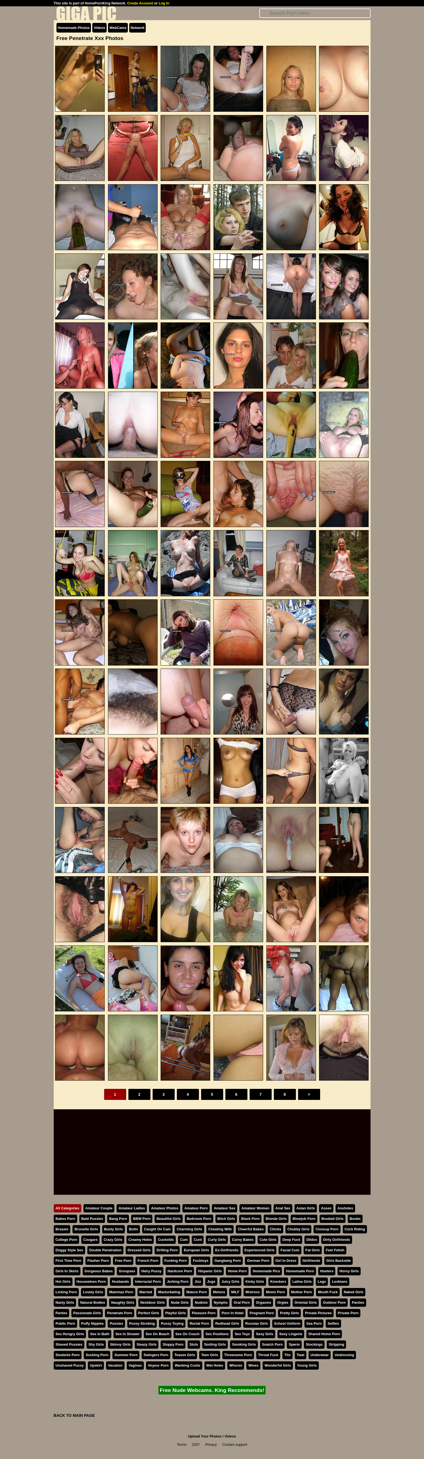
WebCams (117, 28)
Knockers (278, 1281)
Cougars (90, 1240)
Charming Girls (189, 1229)
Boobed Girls (333, 1219)
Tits (287, 1355)
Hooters (326, 1271)
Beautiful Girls (168, 1219)
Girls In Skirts (67, 1271)
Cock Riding (355, 1229)
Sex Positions (217, 1334)
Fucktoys (200, 1260)
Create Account (140, 3)
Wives (253, 1365)
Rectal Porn (199, 1323)
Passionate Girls (87, 1313)
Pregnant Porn (262, 1313)
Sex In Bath (99, 1334)
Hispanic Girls (210, 1271)
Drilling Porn (167, 1250)
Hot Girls (63, 1281)
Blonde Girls (276, 1219)
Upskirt (96, 1365)
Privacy (211, 1444)
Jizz (198, 1281)
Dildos (311, 1240)
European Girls (196, 1250)
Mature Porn (196, 1292)
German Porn (258, 1260)
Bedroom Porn (199, 1219)
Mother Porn (301, 1292)
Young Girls (307, 1365)
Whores (235, 1365)
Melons (219, 1292)
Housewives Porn (91, 1281)
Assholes (345, 1208)
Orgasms (263, 1302)
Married (145, 1292)
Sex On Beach (157, 1334)
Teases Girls (184, 1355)
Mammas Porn (121, 1292)
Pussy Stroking (142, 1323)
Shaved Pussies (69, 1344)
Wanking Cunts (187, 1365)
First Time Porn (69, 1260)
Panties (358, 1302)
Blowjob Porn (304, 1219)
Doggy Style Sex (69, 1250)
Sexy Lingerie (290, 1334)
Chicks (275, 1229)
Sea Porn (314, 1323)
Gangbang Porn (227, 1260)
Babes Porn (65, 1219)
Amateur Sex (224, 1208)
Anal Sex (283, 1208)
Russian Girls (256, 1323)
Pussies (116, 1323)
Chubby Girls (298, 1229)
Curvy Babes (242, 1240)
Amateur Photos (164, 1208)
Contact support (234, 1444)
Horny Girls (349, 1271)
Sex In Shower (127, 1334)
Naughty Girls (122, 1302)
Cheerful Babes (251, 1229)
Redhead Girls (227, 1323)
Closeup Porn (326, 1229)
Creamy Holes (140, 1240)
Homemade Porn (300, 1271)
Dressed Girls (139, 1250)
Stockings (314, 1344)
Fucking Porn (175, 1260)
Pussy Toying (172, 1323)
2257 (196, 1444)
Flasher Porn (98, 1260)
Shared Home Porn (324, 1334)
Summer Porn (125, 1355)
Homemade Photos (74, 28)
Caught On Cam (157, 1229)
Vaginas (135, 1365)
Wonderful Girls (277, 1365)
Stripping (336, 1344)
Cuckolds (166, 1240)
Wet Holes (214, 1365)
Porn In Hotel (233, 1313)
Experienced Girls (260, 1250)
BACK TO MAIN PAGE (74, 1415)
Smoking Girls (244, 1344)
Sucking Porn (97, 1355)
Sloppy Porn (173, 1344)
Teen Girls (209, 1355)
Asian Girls (305, 1208)
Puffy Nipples (92, 1323)
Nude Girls (180, 1302)
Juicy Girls (230, 1281)
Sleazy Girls (147, 1344)
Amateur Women (255, 1208)
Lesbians (339, 1281)
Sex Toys (242, 1334)
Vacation (115, 1365)
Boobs (355, 1219)
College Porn (66, 1240)
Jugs (211, 1281)
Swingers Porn (156, 1355)
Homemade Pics (266, 1271)
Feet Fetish (335, 1250)
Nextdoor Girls (152, 1302)
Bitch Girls (226, 1219)
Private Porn (348, 1313)
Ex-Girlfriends (227, 1250)
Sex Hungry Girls (70, 1334)
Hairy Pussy (151, 1271)
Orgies (282, 1302)
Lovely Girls (93, 1292)
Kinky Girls (254, 1281)
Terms (182, 1444)
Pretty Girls (289, 1313)
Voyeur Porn (158, 1365)
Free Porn (123, 1260)
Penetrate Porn (119, 1313)
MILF (235, 1292)
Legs (322, 1281)
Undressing (344, 1355)
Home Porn (237, 1271)
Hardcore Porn (180, 1271)
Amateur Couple (99, 1208)
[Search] (315, 13)
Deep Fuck (291, 1240)
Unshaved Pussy (70, 1365)
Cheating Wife (220, 1229)
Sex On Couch (187, 1334)
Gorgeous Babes (99, 1271)
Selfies (333, 1323)
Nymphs (221, 1302)
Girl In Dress (286, 1260)
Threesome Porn (238, 1355)
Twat (300, 1355)
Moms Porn (275, 1292)
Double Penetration (105, 1250)
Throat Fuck (268, 1355)
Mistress (252, 1292)
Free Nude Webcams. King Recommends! (212, 1390)
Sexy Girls (264, 1334)
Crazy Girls (113, 1240)
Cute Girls (268, 1240)
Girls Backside (338, 1260)
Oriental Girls (306, 1302)
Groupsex (127, 1271)
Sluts (194, 1344)
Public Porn (65, 1323)
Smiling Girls (215, 1344)
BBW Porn (141, 1219)
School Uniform (287, 1323)
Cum (184, 1240)
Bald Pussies (92, 1219)
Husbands (120, 1281)
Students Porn (68, 1355)
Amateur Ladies (131, 1208)
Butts (133, 1229)
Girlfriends (311, 1260)
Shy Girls (96, 1344)
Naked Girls (353, 1292)
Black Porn (250, 1219)
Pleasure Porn (203, 1313)
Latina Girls (302, 1281)
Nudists (201, 1302)
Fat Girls (313, 1250)
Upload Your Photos (205, 1436)
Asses (326, 1208)
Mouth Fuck (328, 1292)
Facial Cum (289, 1250)
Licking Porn (66, 1292)
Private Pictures (318, 1313)
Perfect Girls (148, 1313)
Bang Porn (118, 1219)
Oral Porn (242, 1302)
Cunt (198, 1240)
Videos (99, 28)
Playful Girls (175, 1313)
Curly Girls (217, 1240)
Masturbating (169, 1292)
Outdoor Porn (334, 1302)
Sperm (294, 1344)
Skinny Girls (120, 1344)
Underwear (319, 1355)
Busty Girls (113, 1229)
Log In (164, 3)
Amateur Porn (196, 1208)
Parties (61, 1313)
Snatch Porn (272, 1344)
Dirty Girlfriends (336, 1240)
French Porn (147, 1260)
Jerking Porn (177, 1281)
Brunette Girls (86, 1229)
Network (138, 28)
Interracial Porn (148, 1281)
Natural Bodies (92, 1302)
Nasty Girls (65, 1302)
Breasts (62, 1229)
